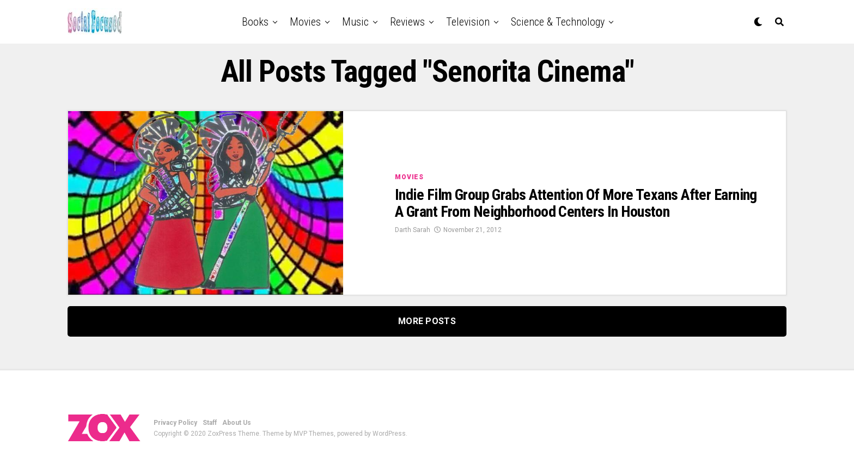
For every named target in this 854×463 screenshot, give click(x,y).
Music (355, 21)
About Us (236, 423)
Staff (210, 423)
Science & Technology (558, 21)
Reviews (407, 21)
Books (255, 21)
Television (468, 21)
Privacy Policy (175, 423)
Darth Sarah (412, 230)
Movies (305, 21)
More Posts (427, 321)
